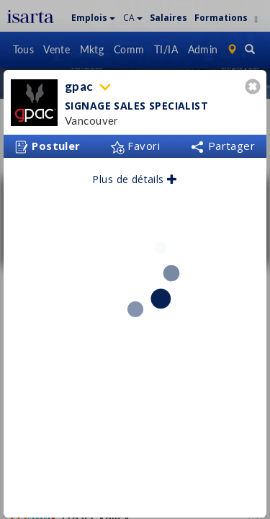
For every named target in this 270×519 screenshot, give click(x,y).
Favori (135, 140)
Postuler (47, 141)
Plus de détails (134, 174)
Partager (222, 140)
